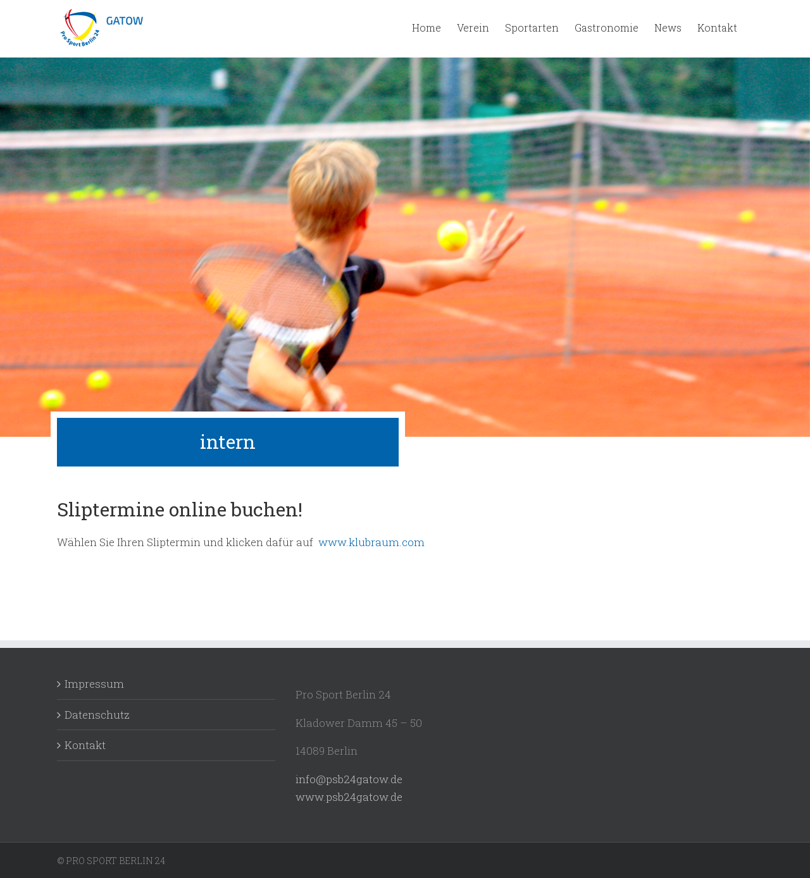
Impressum (94, 683)
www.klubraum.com (371, 542)
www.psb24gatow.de (350, 797)
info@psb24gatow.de (349, 779)
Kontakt (85, 745)
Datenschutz (97, 714)
